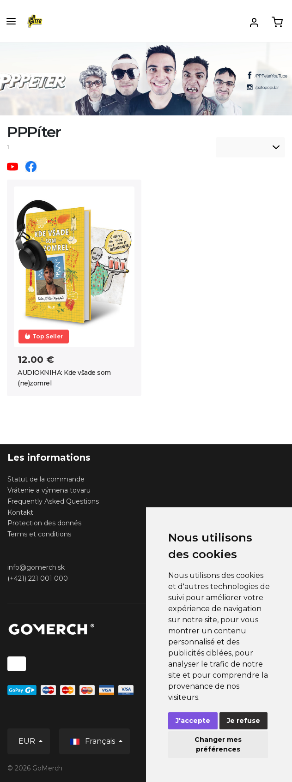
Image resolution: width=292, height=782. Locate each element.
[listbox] (250, 147)
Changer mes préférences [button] (218, 744)
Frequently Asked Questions (53, 501)
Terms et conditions (39, 534)
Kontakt (20, 512)
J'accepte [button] (193, 720)
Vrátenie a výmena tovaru (49, 490)
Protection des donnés (44, 523)
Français (93, 741)
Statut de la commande (46, 479)
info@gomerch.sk (36, 567)
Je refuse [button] (243, 720)
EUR (27, 741)
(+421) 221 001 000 (37, 578)
